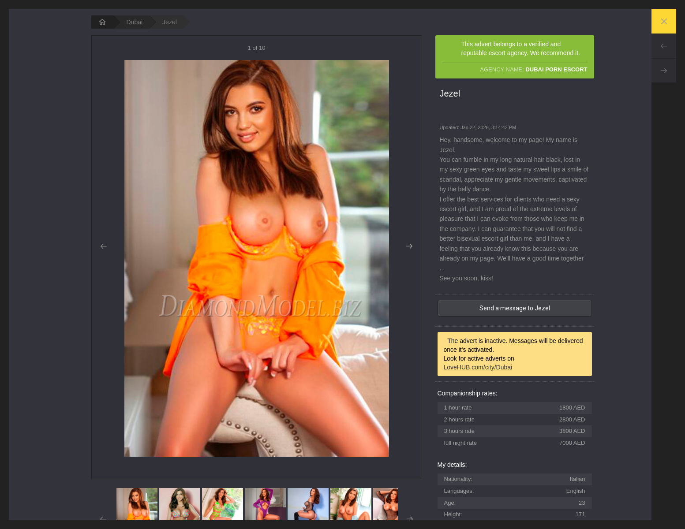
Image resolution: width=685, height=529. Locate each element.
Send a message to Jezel (514, 308)
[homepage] (102, 22)
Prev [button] (104, 246)
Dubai (135, 22)
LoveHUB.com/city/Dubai (478, 367)
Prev (663, 46)
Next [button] (409, 246)
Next (663, 70)
